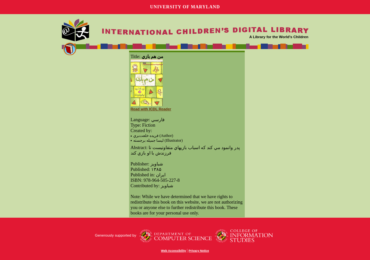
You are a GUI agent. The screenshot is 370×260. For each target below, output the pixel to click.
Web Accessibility (173, 250)
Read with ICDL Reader (151, 109)
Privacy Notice (199, 250)
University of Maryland (185, 6)
